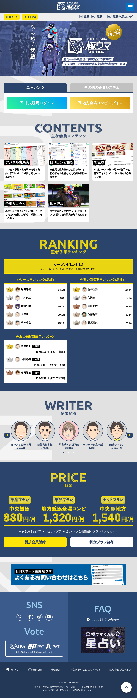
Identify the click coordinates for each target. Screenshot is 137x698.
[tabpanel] (21, 435)
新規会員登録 (35, 542)
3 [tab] (74, 452)
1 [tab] (63, 452)
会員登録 (35, 669)
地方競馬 (96, 16)
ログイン (13, 669)
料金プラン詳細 (101, 542)
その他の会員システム (102, 87)
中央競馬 (83, 16)
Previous (7, 435)
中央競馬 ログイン (37, 103)
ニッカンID (35, 87)
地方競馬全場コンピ (120, 16)
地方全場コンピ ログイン (100, 103)
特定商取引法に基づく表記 (85, 669)
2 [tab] (68, 452)
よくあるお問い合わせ (103, 619)
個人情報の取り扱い (120, 669)
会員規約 (56, 669)
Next (130, 435)
